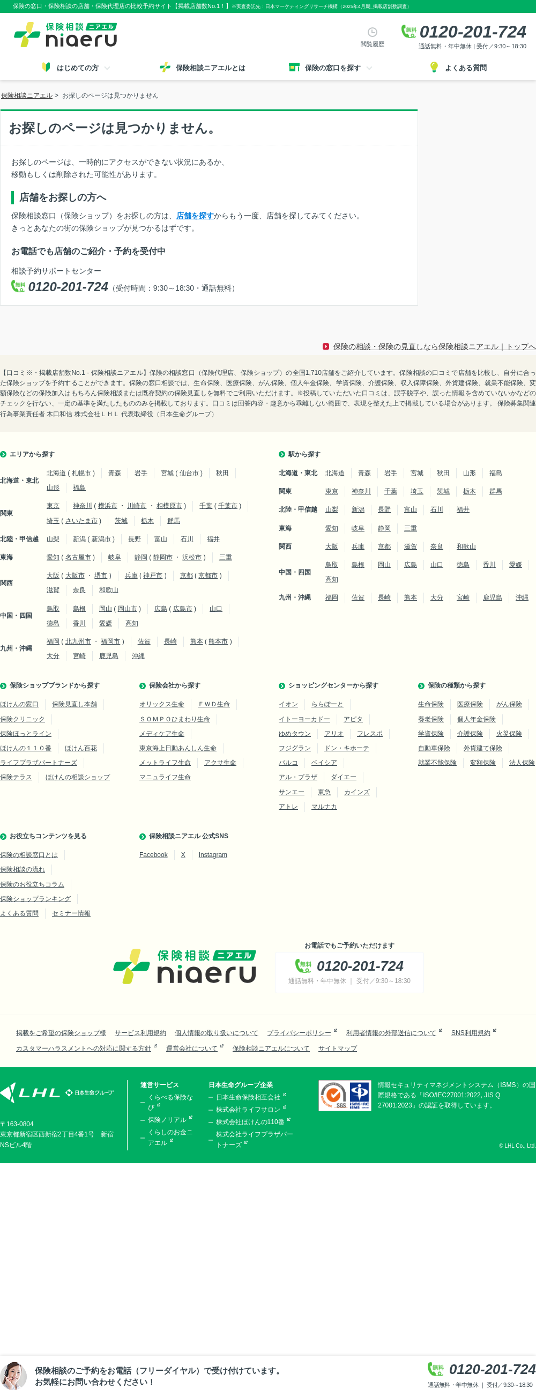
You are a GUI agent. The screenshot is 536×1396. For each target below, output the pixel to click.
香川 (79, 623)
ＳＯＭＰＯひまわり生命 (174, 719)
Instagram (213, 855)
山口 (216, 608)
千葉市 (227, 505)
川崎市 (136, 505)
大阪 (53, 575)
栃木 (147, 521)
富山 (160, 539)
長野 (134, 539)
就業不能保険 (437, 762)
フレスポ (370, 733)
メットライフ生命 (165, 762)
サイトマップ (337, 1048)
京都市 (208, 575)
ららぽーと (327, 704)
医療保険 (470, 704)
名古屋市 (78, 557)
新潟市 (101, 539)
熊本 (196, 641)
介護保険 (470, 733)
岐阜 (114, 557)
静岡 (141, 557)
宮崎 (79, 656)
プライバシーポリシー (299, 1033)
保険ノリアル (167, 1120)
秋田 (222, 473)
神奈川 (82, 505)
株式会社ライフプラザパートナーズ (254, 1139)
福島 (79, 487)
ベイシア (324, 762)
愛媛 (105, 623)
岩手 (141, 473)
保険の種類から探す (457, 685)
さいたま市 (81, 521)
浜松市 (192, 557)
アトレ (288, 806)
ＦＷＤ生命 (214, 704)
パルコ (288, 762)
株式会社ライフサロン (248, 1109)
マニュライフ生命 (165, 777)
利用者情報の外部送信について (391, 1033)
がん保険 (509, 704)
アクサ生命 (220, 762)
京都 (186, 575)
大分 (53, 656)
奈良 (79, 590)
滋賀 (53, 590)
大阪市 (75, 575)
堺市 (100, 575)
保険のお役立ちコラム (32, 884)
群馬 (173, 521)
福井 (213, 539)
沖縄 (138, 656)
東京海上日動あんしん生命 (178, 748)
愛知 (53, 557)
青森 (114, 473)
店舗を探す (195, 215)
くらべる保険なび (170, 1102)
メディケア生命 (161, 733)
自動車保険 (434, 748)
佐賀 (144, 641)
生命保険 (431, 704)
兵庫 (131, 575)
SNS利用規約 (470, 1033)
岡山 (105, 608)
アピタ (353, 719)
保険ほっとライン (25, 733)
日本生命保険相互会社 (248, 1097)
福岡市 (110, 641)
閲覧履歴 (372, 44)
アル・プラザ (298, 777)
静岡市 (163, 557)
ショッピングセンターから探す (333, 685)
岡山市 (127, 608)
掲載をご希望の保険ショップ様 (61, 1033)
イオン (288, 704)
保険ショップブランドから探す (55, 685)
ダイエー (343, 777)
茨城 (121, 521)
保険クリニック (22, 719)
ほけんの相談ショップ (78, 777)
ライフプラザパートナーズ (38, 762)
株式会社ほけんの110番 (250, 1122)
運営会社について (192, 1048)
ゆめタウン (295, 733)
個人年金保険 (476, 719)
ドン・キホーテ (346, 748)
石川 (187, 539)
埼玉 (53, 521)
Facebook (153, 855)
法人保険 (522, 762)
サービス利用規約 (140, 1033)
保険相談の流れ (22, 869)
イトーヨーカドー (304, 719)
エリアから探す (32, 454)
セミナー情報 (71, 913)
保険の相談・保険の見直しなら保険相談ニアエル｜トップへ (434, 346)
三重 (225, 557)
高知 (131, 623)
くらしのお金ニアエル (170, 1137)
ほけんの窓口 (19, 704)
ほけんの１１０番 (25, 748)
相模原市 (169, 505)
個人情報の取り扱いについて (216, 1033)
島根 (79, 608)
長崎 (170, 641)
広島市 (182, 608)
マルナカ (324, 806)
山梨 (53, 539)
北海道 (56, 473)
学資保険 (431, 733)
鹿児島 (108, 656)
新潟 (79, 539)
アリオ (334, 733)
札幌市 (81, 473)
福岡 (53, 641)
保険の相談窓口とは (29, 855)
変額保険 (483, 762)
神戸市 (152, 575)
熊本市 (218, 641)
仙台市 (189, 473)
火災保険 (509, 733)
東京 (53, 505)
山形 (53, 487)
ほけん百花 (81, 748)
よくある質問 (19, 913)
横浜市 (107, 505)
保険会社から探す (174, 685)
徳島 (53, 623)
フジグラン (295, 748)
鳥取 (53, 608)
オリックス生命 (161, 704)
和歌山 (108, 590)
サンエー (291, 792)
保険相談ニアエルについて (271, 1048)
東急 (324, 792)
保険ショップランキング (35, 899)
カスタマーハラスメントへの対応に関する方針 (83, 1048)
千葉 (205, 505)
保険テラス (16, 777)
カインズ (357, 792)
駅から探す (304, 454)
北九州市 (78, 641)
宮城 (167, 473)
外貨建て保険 (483, 748)
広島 (160, 608)
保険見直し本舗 (74, 704)
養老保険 (431, 719)
